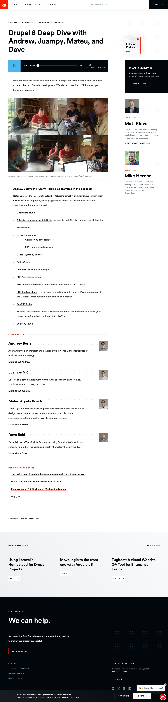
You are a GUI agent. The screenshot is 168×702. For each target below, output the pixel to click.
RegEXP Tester (24, 304)
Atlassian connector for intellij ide (34, 220)
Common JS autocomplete (39, 239)
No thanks (123, 696)
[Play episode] (14, 66)
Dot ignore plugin (26, 212)
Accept (140, 696)
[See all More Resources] (153, 545)
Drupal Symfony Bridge (29, 254)
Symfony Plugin (25, 323)
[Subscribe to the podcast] (102, 66)
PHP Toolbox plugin (27, 292)
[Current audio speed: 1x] (81, 66)
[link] (158, 4)
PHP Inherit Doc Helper (29, 284)
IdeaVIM (21, 269)
